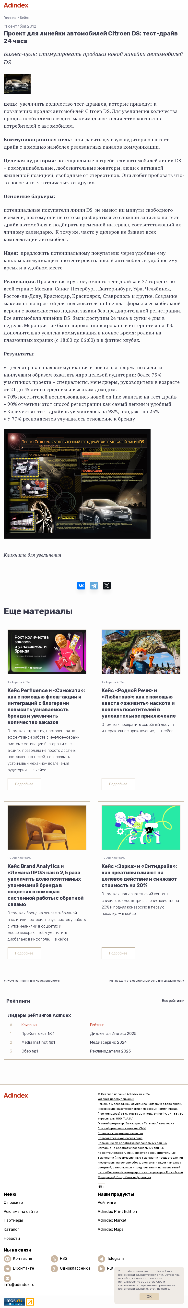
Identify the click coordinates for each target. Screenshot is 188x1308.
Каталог (11, 1229)
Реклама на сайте (21, 1211)
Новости (12, 1238)
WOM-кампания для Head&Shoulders (33, 980)
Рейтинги (107, 1202)
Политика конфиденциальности (120, 1133)
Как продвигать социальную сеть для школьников (145, 980)
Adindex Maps (110, 1229)
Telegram (115, 1258)
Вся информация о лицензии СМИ (122, 1128)
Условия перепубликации (116, 1099)
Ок (149, 1296)
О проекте (13, 1202)
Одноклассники (75, 1268)
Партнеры (13, 1220)
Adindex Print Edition (117, 1211)
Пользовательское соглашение (120, 1138)
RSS (63, 1258)
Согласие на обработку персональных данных (131, 1148)
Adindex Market (112, 1220)
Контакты (22, 1258)
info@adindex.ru (19, 1284)
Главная (10, 18)
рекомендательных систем (137, 1288)
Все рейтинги (173, 1001)
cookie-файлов (152, 1281)
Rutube (113, 1268)
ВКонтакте (23, 1268)
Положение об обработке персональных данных (132, 1143)
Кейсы (25, 18)
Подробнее (24, 784)
